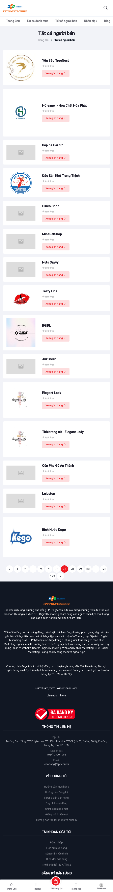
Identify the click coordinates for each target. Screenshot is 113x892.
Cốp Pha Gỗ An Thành (58, 466)
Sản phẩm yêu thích (56, 853)
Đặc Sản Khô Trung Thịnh (61, 176)
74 (41, 569)
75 (48, 569)
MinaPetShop (52, 234)
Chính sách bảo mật (56, 808)
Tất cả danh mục (37, 21)
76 (56, 569)
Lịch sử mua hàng (56, 847)
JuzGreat (49, 359)
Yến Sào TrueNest (55, 61)
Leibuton (48, 494)
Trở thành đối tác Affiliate (56, 864)
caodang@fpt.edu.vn (56, 764)
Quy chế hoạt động (56, 803)
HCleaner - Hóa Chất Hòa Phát (64, 105)
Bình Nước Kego (54, 530)
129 (52, 576)
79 (80, 569)
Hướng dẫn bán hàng (56, 797)
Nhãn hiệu (90, 21)
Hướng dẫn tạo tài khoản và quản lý (56, 819)
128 (103, 569)
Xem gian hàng (56, 73)
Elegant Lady (51, 393)
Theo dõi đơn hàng (56, 859)
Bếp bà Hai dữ (52, 145)
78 (72, 569)
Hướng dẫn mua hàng (56, 786)
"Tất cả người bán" (64, 40)
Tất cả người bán (66, 21)
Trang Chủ (13, 21)
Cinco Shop (50, 206)
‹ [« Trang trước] (9, 569)
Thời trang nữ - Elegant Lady (63, 432)
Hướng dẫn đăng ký (56, 792)
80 (88, 569)
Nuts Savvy (50, 262)
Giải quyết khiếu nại (56, 814)
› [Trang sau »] (60, 576)
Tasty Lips (49, 291)
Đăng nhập (56, 842)
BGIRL (46, 325)
